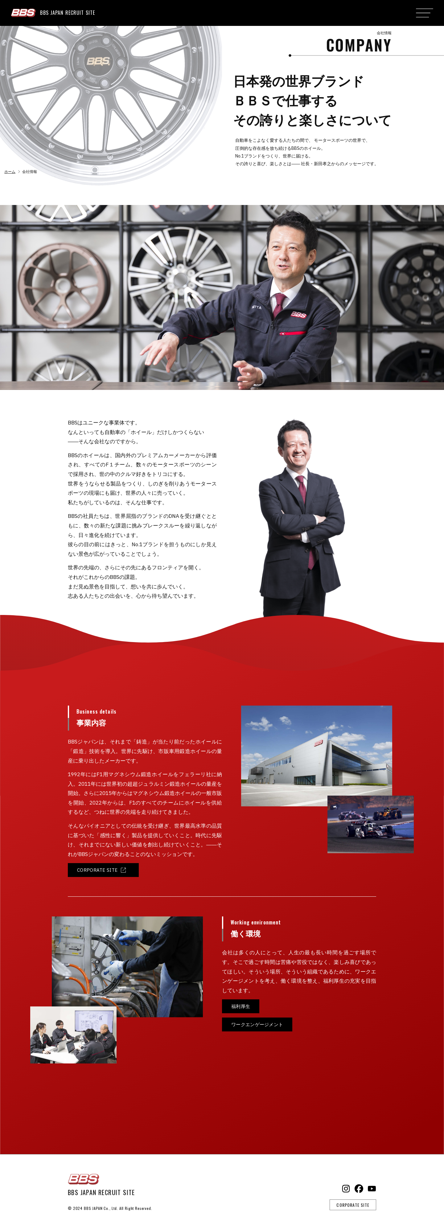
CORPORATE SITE (95, 869)
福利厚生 (240, 1005)
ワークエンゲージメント (255, 1023)
